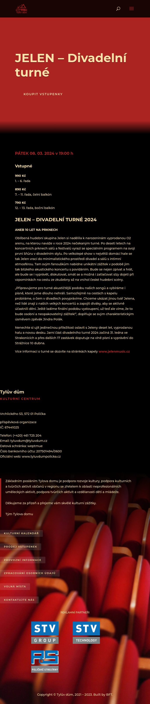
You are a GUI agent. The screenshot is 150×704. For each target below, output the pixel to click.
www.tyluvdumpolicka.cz (41, 456)
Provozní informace (22, 560)
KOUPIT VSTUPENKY (43, 94)
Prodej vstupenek (20, 546)
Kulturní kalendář (21, 533)
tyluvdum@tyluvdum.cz (28, 441)
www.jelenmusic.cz (114, 351)
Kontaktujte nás (19, 599)
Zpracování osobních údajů (30, 573)
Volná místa (15, 586)
